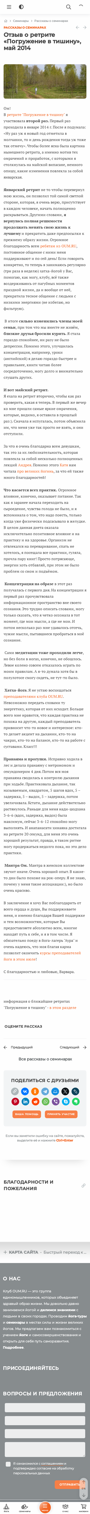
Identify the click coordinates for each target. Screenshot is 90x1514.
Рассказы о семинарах (25, 27)
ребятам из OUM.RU (58, 246)
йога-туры (77, 1316)
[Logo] (45, 7)
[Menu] (9, 7)
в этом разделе (62, 1007)
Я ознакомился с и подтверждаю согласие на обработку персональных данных (43, 1468)
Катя (64, 465)
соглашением (52, 1463)
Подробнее (13, 1347)
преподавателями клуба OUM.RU (33, 696)
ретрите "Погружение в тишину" (36, 114)
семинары (15, 1322)
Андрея (24, 465)
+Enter (64, 1140)
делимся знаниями (57, 1310)
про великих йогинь (35, 471)
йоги (23, 1335)
